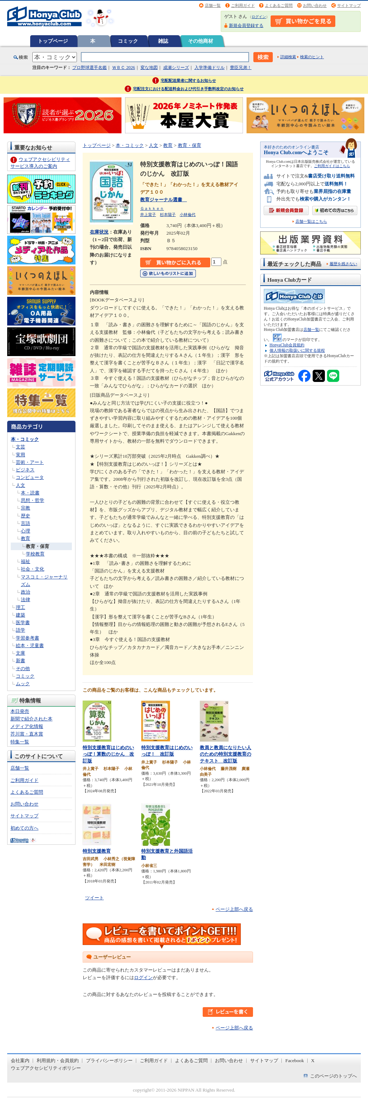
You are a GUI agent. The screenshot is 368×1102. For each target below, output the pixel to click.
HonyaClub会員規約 (287, 345)
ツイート (94, 897)
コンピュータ (30, 477)
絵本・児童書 (30, 645)
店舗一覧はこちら (311, 221)
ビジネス (25, 469)
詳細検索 (288, 57)
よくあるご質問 (279, 5)
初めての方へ (24, 828)
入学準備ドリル (209, 67)
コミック (128, 41)
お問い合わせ (315, 5)
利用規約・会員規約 (58, 1060)
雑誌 (163, 41)
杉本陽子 (168, 214)
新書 (20, 660)
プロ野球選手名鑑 (89, 67)
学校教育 (35, 554)
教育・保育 (37, 546)
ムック (23, 683)
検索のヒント (312, 57)
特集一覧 (19, 741)
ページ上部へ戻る (234, 909)
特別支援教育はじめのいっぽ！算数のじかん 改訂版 (108, 754)
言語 (25, 523)
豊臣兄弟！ (241, 67)
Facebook (294, 1060)
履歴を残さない (343, 264)
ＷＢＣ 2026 (123, 67)
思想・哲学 (32, 500)
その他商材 (200, 41)
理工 (20, 607)
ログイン (259, 17)
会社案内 (20, 1060)
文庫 (20, 653)
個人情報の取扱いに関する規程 (297, 350)
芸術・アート (30, 462)
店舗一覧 (213, 5)
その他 (23, 668)
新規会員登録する (246, 25)
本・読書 (30, 492)
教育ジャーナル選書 (163, 199)
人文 (20, 485)
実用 (20, 454)
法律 (25, 599)
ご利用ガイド (243, 5)
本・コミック (25, 439)
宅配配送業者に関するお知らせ (188, 80)
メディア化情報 (26, 726)
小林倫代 (188, 214)
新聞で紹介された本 (31, 718)
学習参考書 (27, 638)
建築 (20, 615)
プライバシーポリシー (109, 1060)
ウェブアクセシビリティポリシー (46, 1068)
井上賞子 (148, 214)
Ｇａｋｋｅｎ (152, 208)
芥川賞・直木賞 (26, 734)
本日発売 (19, 711)
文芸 (20, 446)
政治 (25, 592)
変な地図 (149, 67)
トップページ (53, 41)
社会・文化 (32, 569)
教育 (25, 538)
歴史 (25, 515)
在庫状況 (99, 232)
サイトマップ (349, 5)
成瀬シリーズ (176, 67)
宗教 (25, 508)
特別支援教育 (97, 851)
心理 (25, 531)
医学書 (23, 622)
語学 (20, 630)
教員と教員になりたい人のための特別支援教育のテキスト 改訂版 (225, 754)
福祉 (25, 561)
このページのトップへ (333, 1076)
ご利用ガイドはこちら (332, 166)
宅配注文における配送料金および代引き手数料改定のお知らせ (188, 89)
